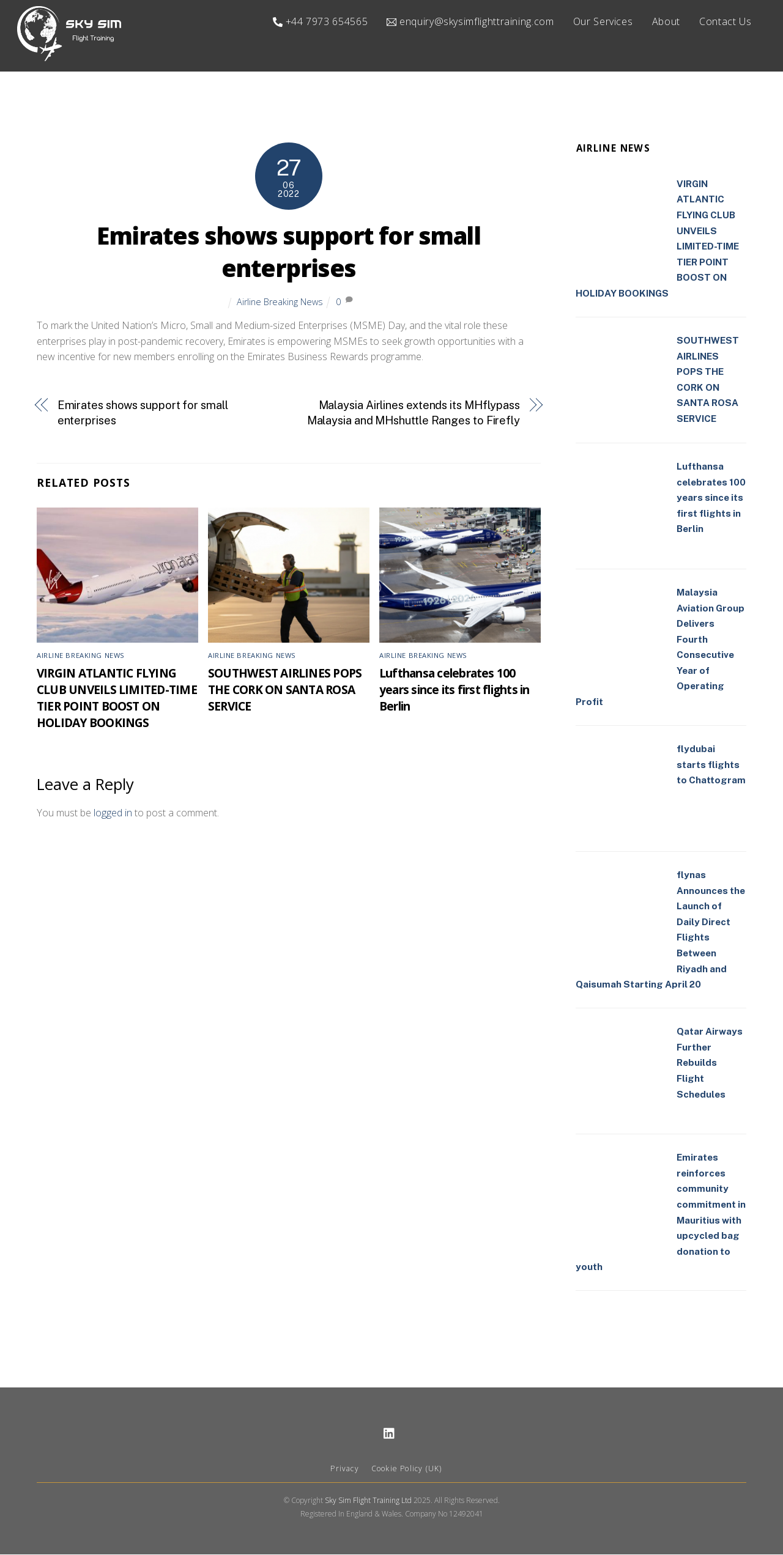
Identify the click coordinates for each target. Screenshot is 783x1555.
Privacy (344, 1469)
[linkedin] (389, 1433)
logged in (113, 813)
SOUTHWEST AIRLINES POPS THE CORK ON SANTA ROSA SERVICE (285, 690)
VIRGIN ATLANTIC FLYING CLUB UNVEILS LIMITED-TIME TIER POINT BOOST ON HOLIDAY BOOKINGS (117, 698)
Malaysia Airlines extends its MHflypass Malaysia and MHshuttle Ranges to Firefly (413, 413)
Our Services (603, 21)
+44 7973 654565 (320, 21)
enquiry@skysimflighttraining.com (470, 21)
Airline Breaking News (280, 302)
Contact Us (725, 21)
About (666, 21)
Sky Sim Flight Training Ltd (368, 1501)
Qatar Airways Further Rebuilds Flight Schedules (710, 1063)
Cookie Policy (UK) (406, 1469)
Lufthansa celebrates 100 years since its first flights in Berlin (454, 690)
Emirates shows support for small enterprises (288, 252)
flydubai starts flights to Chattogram (711, 765)
